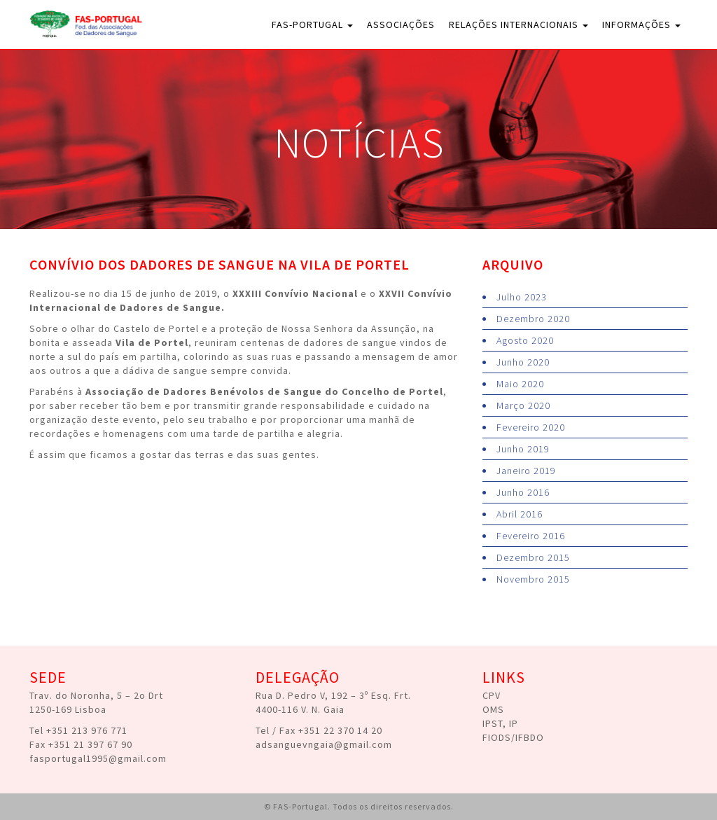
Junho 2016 (523, 492)
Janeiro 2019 (526, 470)
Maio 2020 (520, 383)
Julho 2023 (521, 297)
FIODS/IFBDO (513, 737)
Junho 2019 (523, 449)
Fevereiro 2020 (530, 427)
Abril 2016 (519, 514)
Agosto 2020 (525, 340)
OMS (493, 709)
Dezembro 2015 (533, 557)
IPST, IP (500, 723)
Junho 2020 (523, 362)
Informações (641, 24)
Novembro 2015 (533, 579)
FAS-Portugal (312, 24)
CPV (491, 695)
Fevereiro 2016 (530, 535)
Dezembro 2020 (533, 318)
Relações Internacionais (518, 24)
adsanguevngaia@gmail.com (324, 744)
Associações (401, 24)
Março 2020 (523, 405)
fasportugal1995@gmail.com (98, 758)
